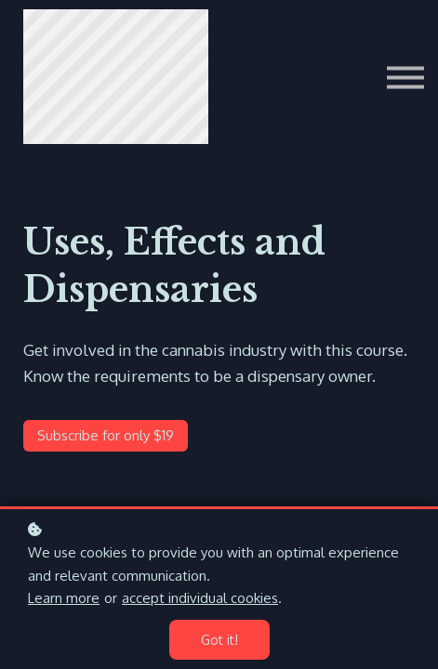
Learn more (64, 598)
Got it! (219, 640)
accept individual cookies (200, 598)
